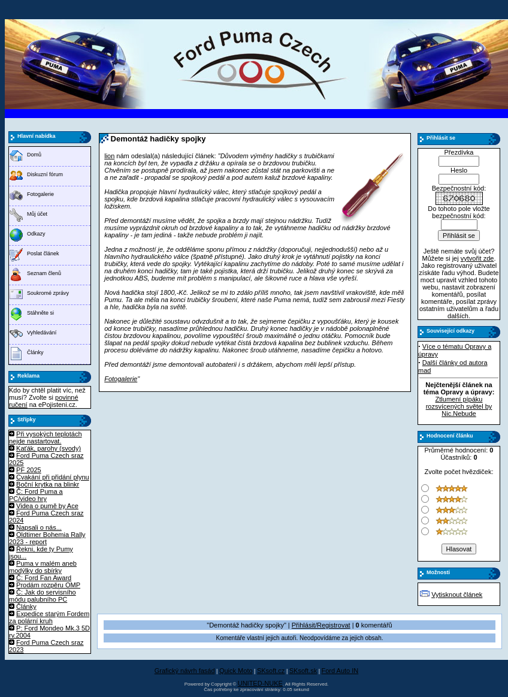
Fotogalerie (40, 194)
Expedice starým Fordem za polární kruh (49, 617)
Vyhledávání (41, 333)
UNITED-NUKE (260, 683)
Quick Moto (236, 670)
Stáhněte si (40, 313)
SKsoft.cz (271, 670)
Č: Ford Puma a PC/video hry (36, 495)
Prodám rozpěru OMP (48, 585)
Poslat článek (43, 254)
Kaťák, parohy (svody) (48, 448)
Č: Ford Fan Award (43, 577)
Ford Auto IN (340, 670)
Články (35, 352)
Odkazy (36, 234)
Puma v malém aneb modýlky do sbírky (43, 567)
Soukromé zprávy (48, 293)
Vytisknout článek (456, 594)
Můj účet (37, 214)
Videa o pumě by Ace (47, 505)
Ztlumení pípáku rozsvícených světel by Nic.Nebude (459, 406)
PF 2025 (28, 469)
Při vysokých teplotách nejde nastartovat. (45, 437)
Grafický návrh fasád (185, 670)
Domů (34, 155)
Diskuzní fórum (45, 174)
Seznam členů (44, 273)
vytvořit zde (477, 258)
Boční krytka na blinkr (47, 484)
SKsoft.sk (303, 670)
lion (109, 155)
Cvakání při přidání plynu (52, 477)
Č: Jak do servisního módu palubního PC (42, 596)
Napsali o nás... (39, 527)
